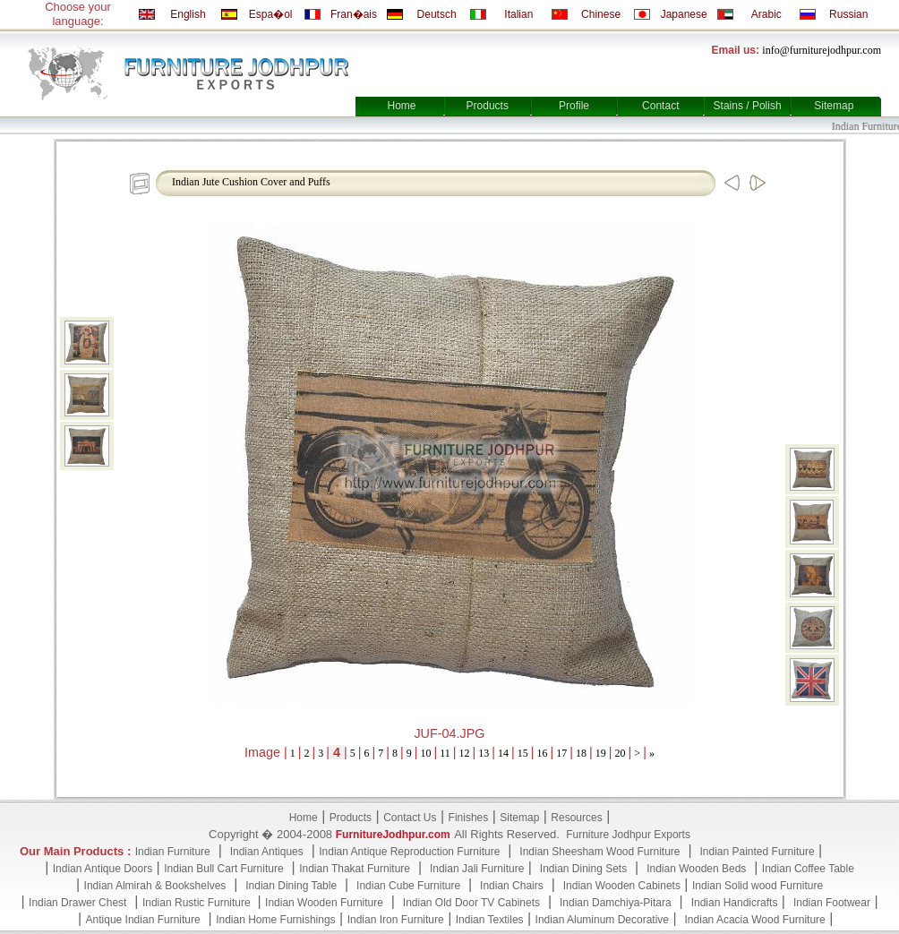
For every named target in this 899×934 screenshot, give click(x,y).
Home (401, 105)
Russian (848, 14)
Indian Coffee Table (808, 868)
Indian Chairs (512, 885)
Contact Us (409, 817)
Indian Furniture (172, 851)
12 (465, 753)
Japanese (684, 14)
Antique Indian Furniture (143, 919)
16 (543, 753)
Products (488, 105)
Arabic (766, 14)
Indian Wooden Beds (696, 868)
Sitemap (833, 105)
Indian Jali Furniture (477, 868)
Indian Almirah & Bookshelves (155, 885)
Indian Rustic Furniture (197, 902)
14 (503, 753)
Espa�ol (271, 14)
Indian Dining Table (291, 885)
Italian (518, 14)
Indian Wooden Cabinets (622, 885)
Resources (576, 817)
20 (620, 753)
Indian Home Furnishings (275, 919)
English (187, 14)
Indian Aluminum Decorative (602, 919)
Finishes (469, 817)
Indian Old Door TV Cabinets (471, 902)
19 (601, 753)
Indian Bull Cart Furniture (223, 868)
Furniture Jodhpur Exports (628, 834)
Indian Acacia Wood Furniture (755, 919)
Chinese (601, 14)
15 (523, 753)
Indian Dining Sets (583, 868)
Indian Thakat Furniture (354, 868)
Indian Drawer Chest (77, 902)
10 (426, 753)
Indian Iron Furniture (395, 919)
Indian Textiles (490, 919)
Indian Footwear (831, 902)
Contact (660, 105)
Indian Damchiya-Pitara (616, 902)
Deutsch (437, 14)
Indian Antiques (267, 851)
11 (445, 753)
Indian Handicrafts (734, 902)
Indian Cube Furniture (408, 885)
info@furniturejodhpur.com (821, 50)
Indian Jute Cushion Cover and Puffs (251, 182)
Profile (574, 105)
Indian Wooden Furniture (324, 902)
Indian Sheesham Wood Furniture (599, 851)
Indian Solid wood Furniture (757, 885)
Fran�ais (353, 14)
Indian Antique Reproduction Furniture (409, 851)
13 (483, 753)
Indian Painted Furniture (756, 851)
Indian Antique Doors (102, 868)
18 (581, 753)
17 (561, 753)
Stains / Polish (748, 105)
